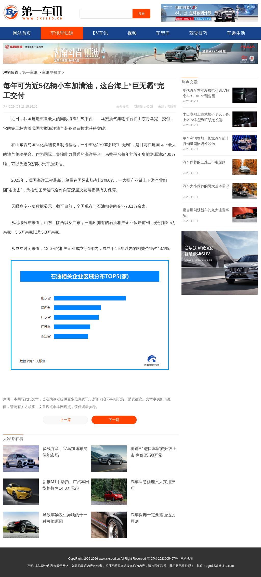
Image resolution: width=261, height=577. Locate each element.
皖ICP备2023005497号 (162, 558)
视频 (132, 33)
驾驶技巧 (198, 33)
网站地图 (186, 558)
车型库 (163, 33)
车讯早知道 (61, 33)
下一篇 (114, 420)
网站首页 (22, 33)
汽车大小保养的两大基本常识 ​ (206, 186)
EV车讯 (100, 33)
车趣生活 (236, 33)
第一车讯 (29, 72)
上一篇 (65, 420)
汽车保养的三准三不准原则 (204, 162)
